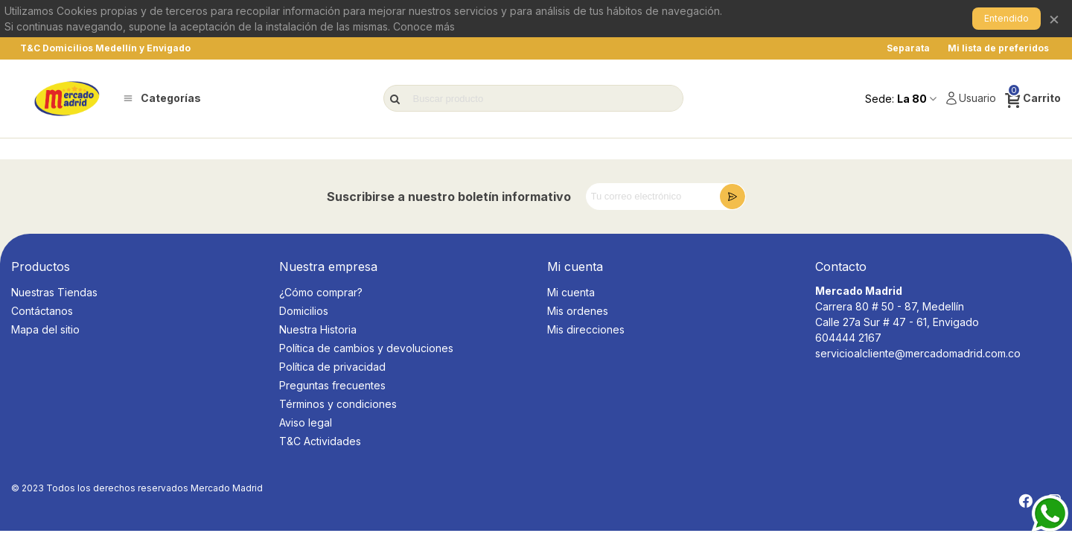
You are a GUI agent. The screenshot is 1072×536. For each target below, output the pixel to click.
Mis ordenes (577, 310)
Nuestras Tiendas (54, 292)
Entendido (1006, 18)
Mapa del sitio (45, 329)
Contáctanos (42, 310)
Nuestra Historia (318, 329)
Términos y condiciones (338, 404)
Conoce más (424, 26)
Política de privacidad (332, 366)
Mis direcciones (586, 329)
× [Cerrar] (1054, 18)
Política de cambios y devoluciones (366, 348)
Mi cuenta (571, 292)
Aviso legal (305, 422)
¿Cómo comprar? (321, 292)
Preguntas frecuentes (332, 385)
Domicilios (303, 310)
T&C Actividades (320, 441)
